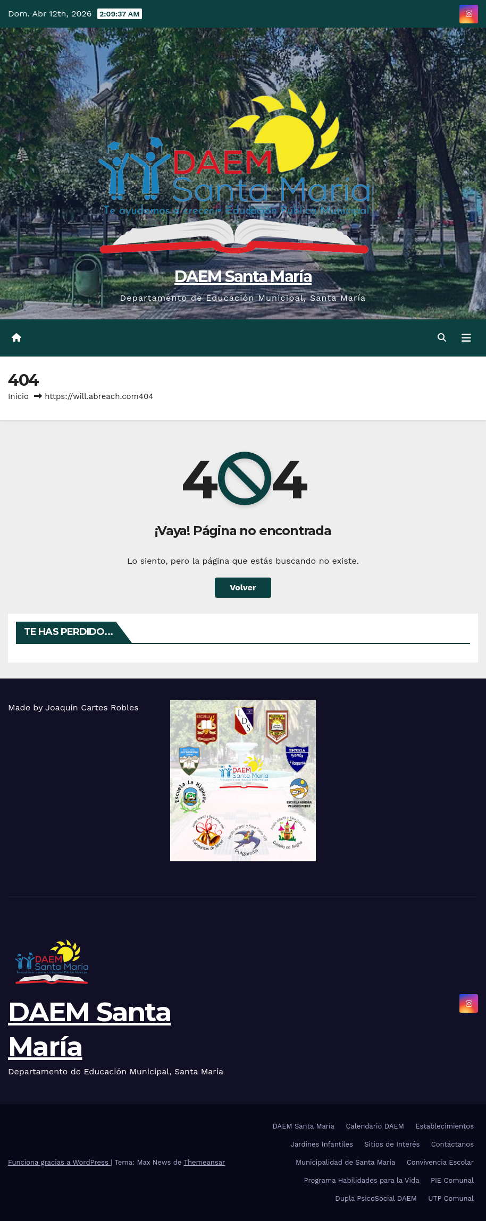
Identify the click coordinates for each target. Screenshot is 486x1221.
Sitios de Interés (392, 1144)
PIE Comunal (452, 1180)
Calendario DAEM (375, 1126)
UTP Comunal (451, 1198)
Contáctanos (452, 1144)
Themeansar (204, 1162)
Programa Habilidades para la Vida (362, 1180)
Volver (243, 587)
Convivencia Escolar (440, 1162)
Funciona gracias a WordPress (59, 1162)
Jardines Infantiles (322, 1144)
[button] (442, 338)
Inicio (18, 396)
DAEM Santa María (243, 276)
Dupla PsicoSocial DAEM (376, 1198)
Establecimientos (444, 1126)
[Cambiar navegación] (466, 338)
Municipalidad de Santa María (345, 1162)
